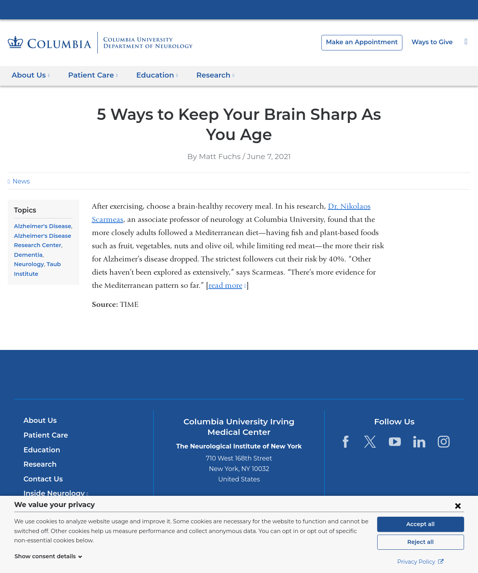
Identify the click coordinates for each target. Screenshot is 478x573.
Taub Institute (32, 264)
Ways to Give (433, 42)
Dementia (26, 255)
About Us (39, 420)
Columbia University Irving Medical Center (239, 9)
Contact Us (42, 479)
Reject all (420, 542)
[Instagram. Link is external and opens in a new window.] (444, 441)
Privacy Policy (420, 562)
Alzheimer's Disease (41, 226)
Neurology (56, 255)
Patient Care (44, 435)
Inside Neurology (54, 493)
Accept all (420, 524)
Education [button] (150, 75)
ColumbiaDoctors (350, 374)
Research (39, 464)
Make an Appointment (368, 42)
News (20, 181)
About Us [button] (31, 75)
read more (227, 285)
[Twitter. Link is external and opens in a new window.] (370, 441)
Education (40, 450)
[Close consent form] (458, 505)
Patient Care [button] (90, 75)
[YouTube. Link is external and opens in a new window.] (394, 441)
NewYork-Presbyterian (239, 379)
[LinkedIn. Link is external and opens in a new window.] (419, 441)
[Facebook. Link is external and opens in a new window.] (345, 441)
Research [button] (206, 75)
